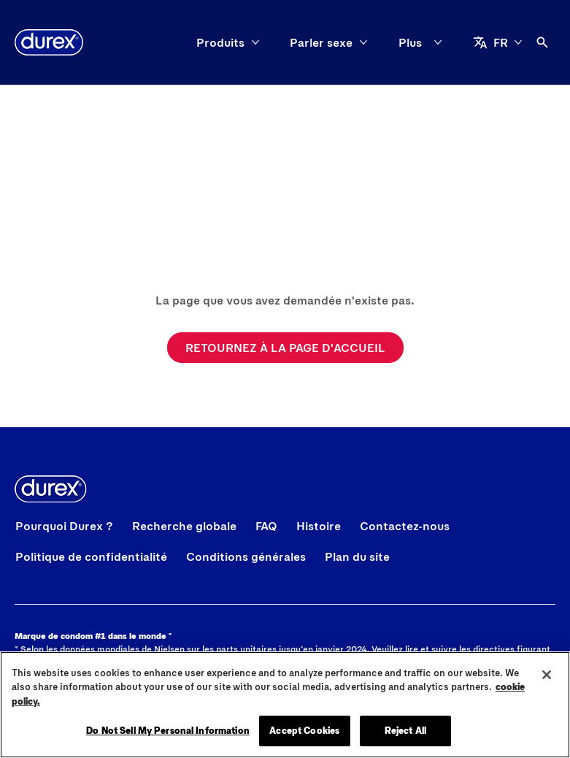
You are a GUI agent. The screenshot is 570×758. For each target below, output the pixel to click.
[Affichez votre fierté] (344, 42)
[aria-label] (524, 42)
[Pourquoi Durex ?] (64, 525)
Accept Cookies (304, 730)
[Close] (547, 675)
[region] (285, 704)
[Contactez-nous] (404, 525)
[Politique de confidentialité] (91, 556)
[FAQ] (266, 525)
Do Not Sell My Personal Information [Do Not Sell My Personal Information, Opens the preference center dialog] (168, 730)
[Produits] (110, 42)
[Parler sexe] (211, 42)
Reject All (405, 730)
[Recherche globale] (184, 525)
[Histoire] (319, 525)
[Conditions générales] (246, 556)
